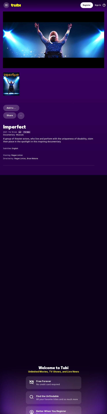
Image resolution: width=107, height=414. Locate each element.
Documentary (9, 135)
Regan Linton (17, 155)
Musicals (20, 135)
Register (87, 5)
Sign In (98, 5)
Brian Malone (32, 158)
